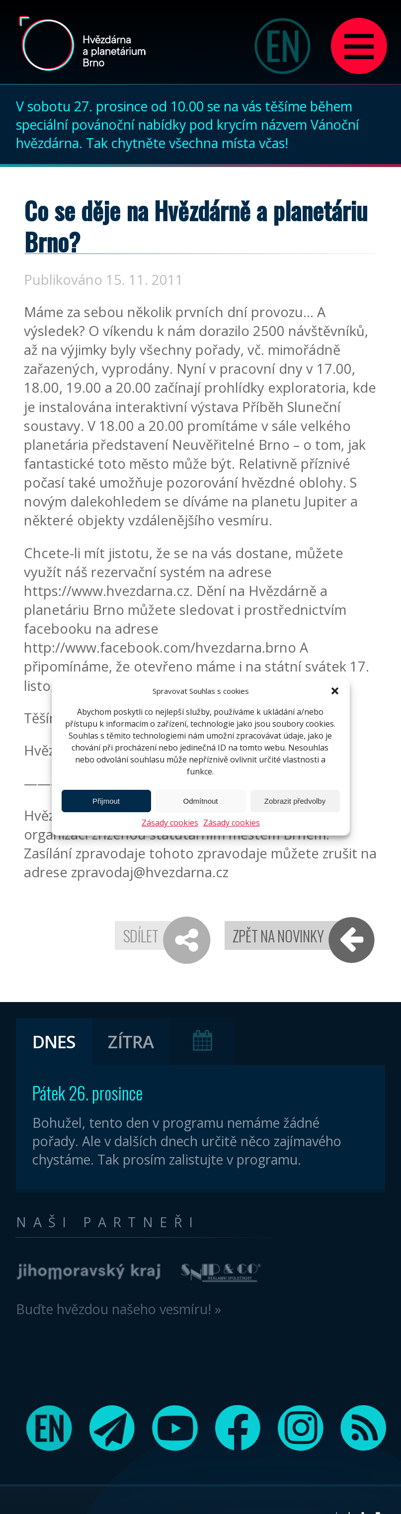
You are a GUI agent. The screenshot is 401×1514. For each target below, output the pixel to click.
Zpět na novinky (278, 936)
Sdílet (141, 936)
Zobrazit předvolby (294, 801)
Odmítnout (200, 801)
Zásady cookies (170, 822)
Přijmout (106, 801)
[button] (335, 691)
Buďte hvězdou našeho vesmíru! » (118, 1309)
